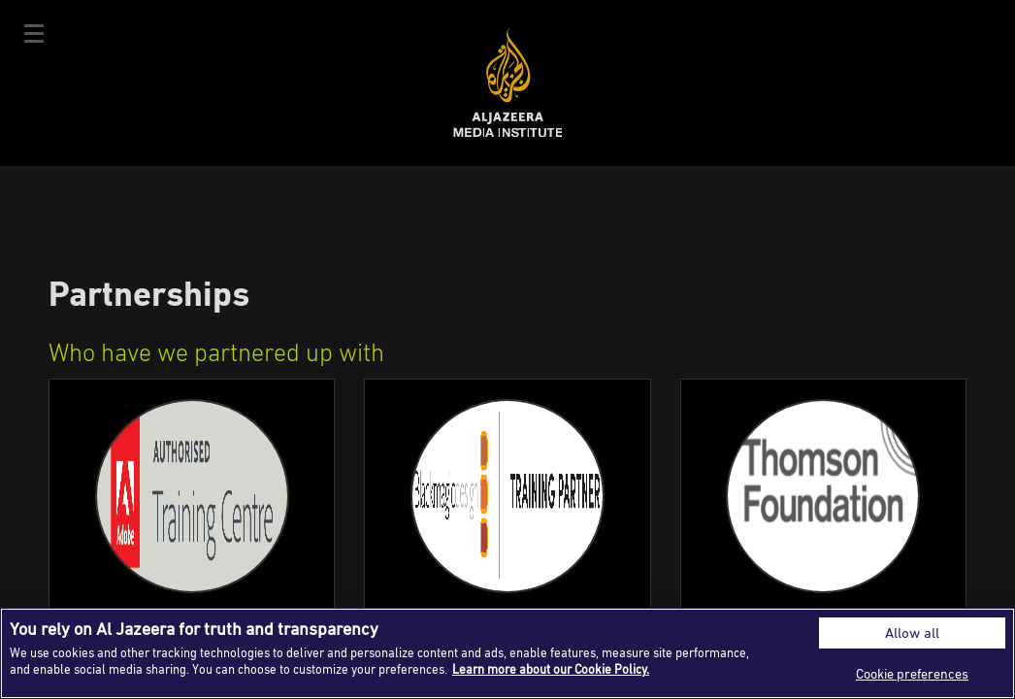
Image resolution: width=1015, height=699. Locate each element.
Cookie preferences (912, 673)
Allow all (912, 632)
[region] (507, 653)
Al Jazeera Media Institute (508, 83)
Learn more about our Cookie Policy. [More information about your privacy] (550, 669)
